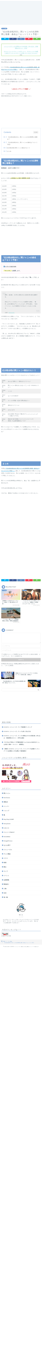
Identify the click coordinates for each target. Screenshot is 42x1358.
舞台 (5, 867)
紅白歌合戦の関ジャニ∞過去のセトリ (18, 148)
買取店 (6, 802)
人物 (5, 888)
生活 (5, 893)
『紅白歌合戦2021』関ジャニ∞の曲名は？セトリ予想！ (22, 143)
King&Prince (8, 841)
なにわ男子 (7, 845)
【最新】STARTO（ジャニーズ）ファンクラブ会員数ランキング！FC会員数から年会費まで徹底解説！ (22, 750)
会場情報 (6, 880)
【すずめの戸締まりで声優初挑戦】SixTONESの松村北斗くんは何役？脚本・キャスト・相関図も (22, 743)
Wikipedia (11, 312)
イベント (6, 875)
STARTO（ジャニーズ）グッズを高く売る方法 (17, 731)
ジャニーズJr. (8, 849)
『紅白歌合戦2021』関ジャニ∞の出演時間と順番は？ (22, 138)
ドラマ (6, 858)
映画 (5, 862)
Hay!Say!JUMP (9, 819)
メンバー (6, 806)
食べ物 (6, 897)
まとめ (9, 151)
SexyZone (7, 823)
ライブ (6, 871)
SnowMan (7, 836)
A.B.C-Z (6, 828)
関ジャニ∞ (7, 793)
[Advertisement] (21, 13)
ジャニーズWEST (9, 832)
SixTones (7, 797)
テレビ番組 (4, 28)
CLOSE (35, 132)
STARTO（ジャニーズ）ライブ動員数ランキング (18, 727)
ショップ (6, 810)
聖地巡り (6, 884)
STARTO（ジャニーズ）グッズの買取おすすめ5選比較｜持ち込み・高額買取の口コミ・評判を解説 (22, 737)
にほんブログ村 (6, 934)
